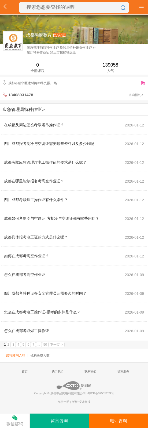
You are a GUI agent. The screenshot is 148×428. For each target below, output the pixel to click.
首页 (25, 371)
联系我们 (90, 371)
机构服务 (123, 371)
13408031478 (20, 94)
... (39, 344)
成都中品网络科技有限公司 (68, 393)
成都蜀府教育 (39, 35)
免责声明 (64, 401)
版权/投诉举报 (81, 401)
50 (45, 344)
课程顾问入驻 (15, 355)
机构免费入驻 (40, 355)
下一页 (56, 344)
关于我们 (58, 371)
